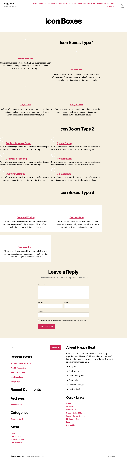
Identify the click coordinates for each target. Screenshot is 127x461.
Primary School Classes (86, 4)
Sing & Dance (65, 174)
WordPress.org (17, 442)
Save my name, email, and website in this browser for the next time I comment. (63, 320)
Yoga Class (25, 104)
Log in (13, 433)
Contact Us (110, 6)
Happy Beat (9, 3)
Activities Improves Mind (22, 363)
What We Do (52, 4)
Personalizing (65, 158)
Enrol (112, 4)
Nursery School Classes (67, 4)
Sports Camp (65, 143)
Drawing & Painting (18, 158)
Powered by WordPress (36, 456)
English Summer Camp (20, 143)
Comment (41, 285)
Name (40, 302)
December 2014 (18, 404)
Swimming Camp (16, 174)
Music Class (76, 70)
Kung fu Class (76, 104)
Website (40, 311)
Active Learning (25, 58)
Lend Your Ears (17, 377)
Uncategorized (17, 419)
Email (66, 302)
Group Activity (25, 247)
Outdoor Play (76, 217)
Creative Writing (25, 217)
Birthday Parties (103, 4)
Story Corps (16, 381)
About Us (42, 4)
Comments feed (18, 439)
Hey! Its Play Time (18, 372)
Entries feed (16, 436)
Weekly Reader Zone (20, 368)
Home (35, 4)
